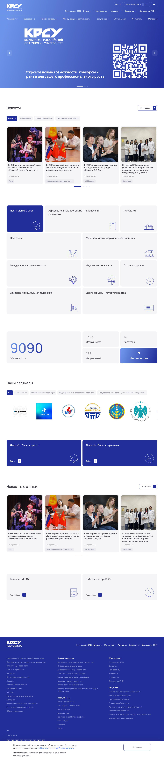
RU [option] (116, 4)
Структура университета (17, 666)
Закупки (10, 692)
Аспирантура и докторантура (70, 681)
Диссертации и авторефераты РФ (72, 670)
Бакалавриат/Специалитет (69, 705)
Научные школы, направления (70, 685)
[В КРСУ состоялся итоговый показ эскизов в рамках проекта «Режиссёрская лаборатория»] (25, 155)
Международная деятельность (20, 696)
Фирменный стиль (14, 688)
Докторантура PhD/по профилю (71, 717)
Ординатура (63, 720)
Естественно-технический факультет (124, 692)
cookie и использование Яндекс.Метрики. (55, 748)
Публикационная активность (70, 666)
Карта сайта (12, 735)
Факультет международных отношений (125, 707)
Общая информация (15, 711)
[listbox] (118, 4)
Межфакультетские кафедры (121, 718)
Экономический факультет (120, 695)
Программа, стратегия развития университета (26, 662)
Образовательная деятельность (20, 707)
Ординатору (114, 677)
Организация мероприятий (18, 677)
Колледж (61, 724)
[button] (79, 86)
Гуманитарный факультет (119, 703)
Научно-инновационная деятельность (23, 703)
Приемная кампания (66, 702)
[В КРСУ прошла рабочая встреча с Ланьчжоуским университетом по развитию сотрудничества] (63, 155)
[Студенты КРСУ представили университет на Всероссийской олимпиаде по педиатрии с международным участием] (138, 155)
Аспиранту (113, 673)
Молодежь (11, 700)
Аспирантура (63, 713)
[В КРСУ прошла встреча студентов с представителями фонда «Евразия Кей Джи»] (100, 155)
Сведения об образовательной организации (25, 658)
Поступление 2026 (116, 662)
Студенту (113, 666)
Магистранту (114, 670)
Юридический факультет (119, 699)
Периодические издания (17, 684)
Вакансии (11, 673)
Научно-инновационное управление (73, 677)
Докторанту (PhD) (116, 681)
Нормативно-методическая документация (76, 662)
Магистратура (64, 709)
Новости (10, 681)
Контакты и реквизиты (16, 669)
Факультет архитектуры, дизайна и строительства (130, 714)
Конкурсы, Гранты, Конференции (71, 673)
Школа (60, 728)
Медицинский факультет (119, 710)
